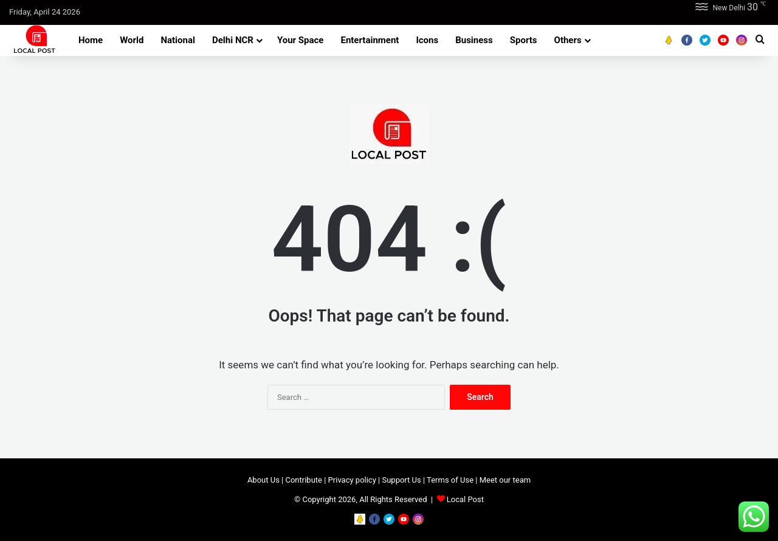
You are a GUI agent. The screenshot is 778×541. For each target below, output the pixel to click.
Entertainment (369, 40)
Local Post (465, 499)
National (177, 40)
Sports (523, 40)
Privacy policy (352, 479)
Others (568, 40)
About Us (263, 479)
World (131, 40)
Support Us (401, 479)
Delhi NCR (232, 40)
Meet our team (505, 479)
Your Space (300, 40)
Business (474, 40)
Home (90, 40)
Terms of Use (450, 479)
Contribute (303, 479)
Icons (427, 40)
